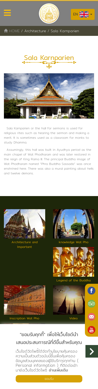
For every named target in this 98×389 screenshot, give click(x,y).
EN (82, 14)
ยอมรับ (49, 378)
